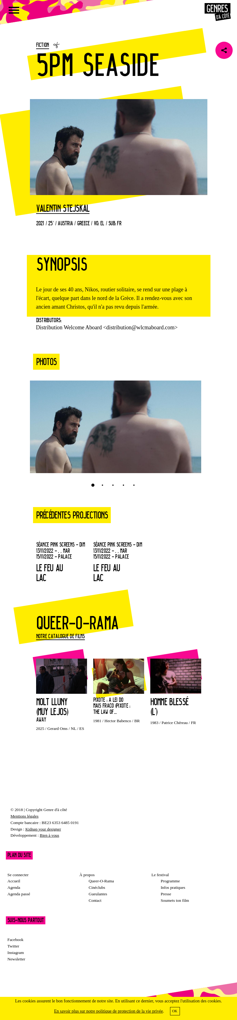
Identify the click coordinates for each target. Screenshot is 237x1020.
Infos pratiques (173, 887)
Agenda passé (18, 894)
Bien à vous (49, 835)
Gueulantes (98, 894)
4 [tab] (123, 485)
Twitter (13, 946)
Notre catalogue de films (60, 636)
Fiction (42, 44)
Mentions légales (24, 816)
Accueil (13, 881)
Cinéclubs (97, 887)
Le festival (160, 874)
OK (174, 1011)
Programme (170, 881)
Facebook (15, 939)
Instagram (15, 952)
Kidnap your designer (43, 829)
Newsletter (16, 959)
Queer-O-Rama (101, 881)
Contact (95, 900)
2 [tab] (102, 485)
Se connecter (17, 874)
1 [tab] (92, 485)
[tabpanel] (115, 430)
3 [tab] (113, 485)
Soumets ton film (175, 900)
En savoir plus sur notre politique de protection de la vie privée (108, 1011)
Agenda (13, 887)
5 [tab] (134, 485)
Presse (166, 894)
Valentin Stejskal (62, 208)
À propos (86, 874)
